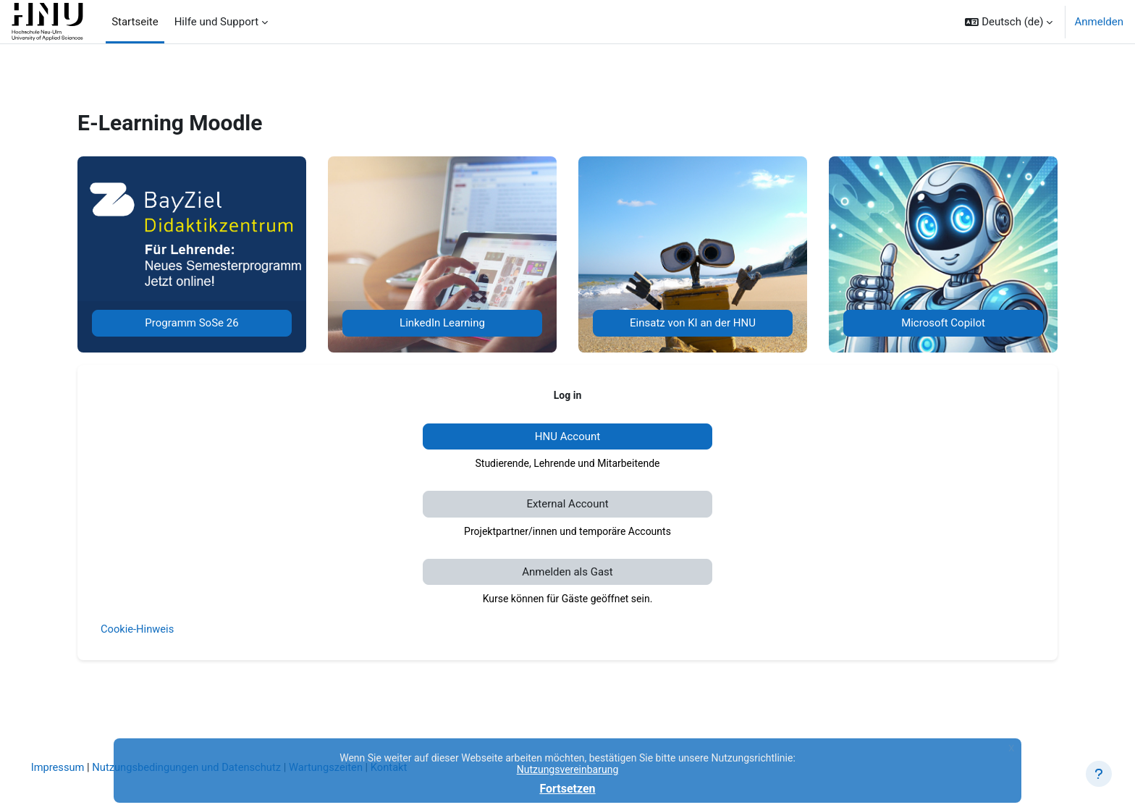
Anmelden (1098, 21)
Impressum (78, 767)
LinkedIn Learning (442, 322)
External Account (567, 503)
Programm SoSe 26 (191, 322)
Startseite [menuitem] (135, 21)
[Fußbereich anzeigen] (1099, 774)
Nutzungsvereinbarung (568, 769)
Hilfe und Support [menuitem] (216, 21)
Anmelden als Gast (567, 571)
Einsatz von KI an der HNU (693, 322)
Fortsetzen (567, 789)
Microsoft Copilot (943, 322)
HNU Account (567, 436)
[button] (1008, 21)
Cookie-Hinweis (138, 629)
